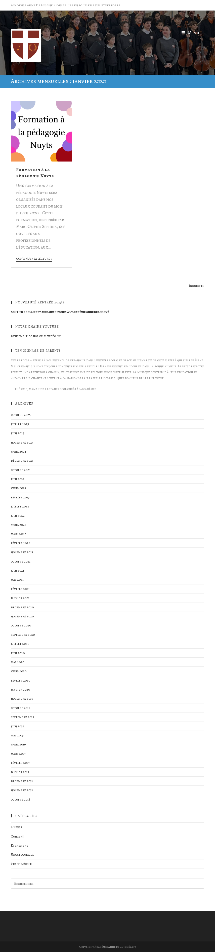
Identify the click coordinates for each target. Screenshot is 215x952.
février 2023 (20, 497)
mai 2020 (17, 662)
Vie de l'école (21, 864)
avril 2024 (18, 451)
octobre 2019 (20, 708)
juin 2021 (17, 570)
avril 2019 (18, 744)
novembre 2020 (22, 616)
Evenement (19, 845)
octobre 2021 (20, 561)
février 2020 (20, 680)
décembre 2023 (22, 460)
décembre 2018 (22, 781)
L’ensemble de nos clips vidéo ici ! (36, 336)
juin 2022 (18, 515)
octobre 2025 (21, 415)
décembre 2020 (22, 607)
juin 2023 (17, 479)
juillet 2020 (20, 644)
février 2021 (20, 589)
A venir (16, 827)
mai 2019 (17, 735)
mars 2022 (18, 534)
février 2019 (20, 763)
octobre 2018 (20, 799)
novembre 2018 (22, 790)
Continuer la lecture (34, 259)
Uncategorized (22, 854)
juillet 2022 (20, 506)
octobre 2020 (21, 625)
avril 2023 (18, 488)
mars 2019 (18, 753)
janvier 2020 (20, 689)
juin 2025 (17, 433)
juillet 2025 (20, 424)
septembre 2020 (23, 634)
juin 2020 (18, 653)
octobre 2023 (20, 470)
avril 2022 (18, 525)
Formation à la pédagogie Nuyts (35, 173)
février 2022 (20, 543)
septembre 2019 (22, 717)
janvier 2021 (20, 598)
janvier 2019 (20, 772)
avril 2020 (18, 671)
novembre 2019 (22, 698)
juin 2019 (17, 726)
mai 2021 (17, 579)
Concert (17, 836)
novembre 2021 (22, 552)
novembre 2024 (22, 442)
